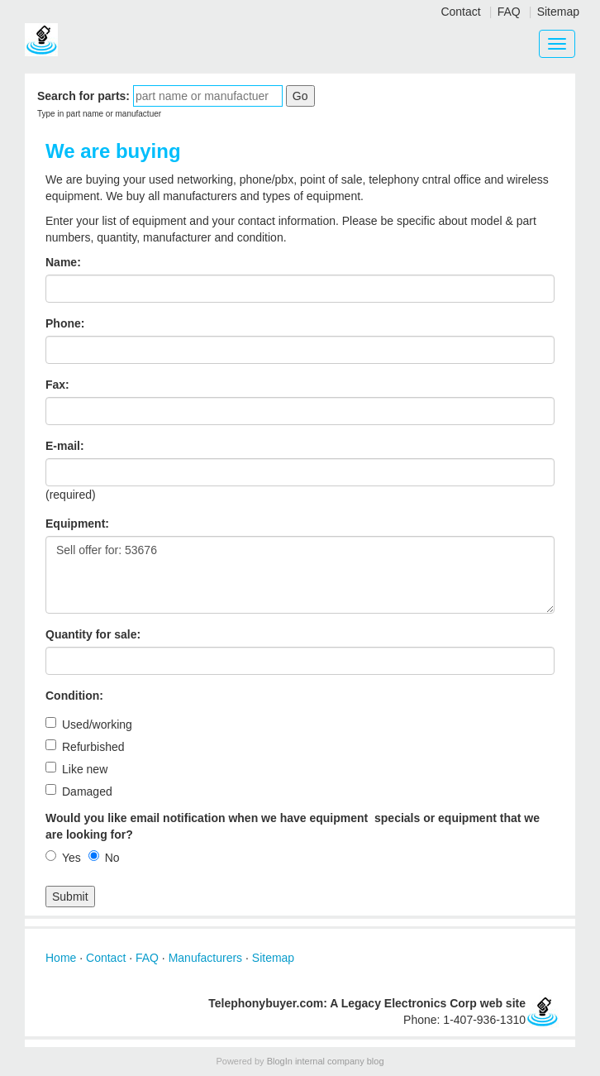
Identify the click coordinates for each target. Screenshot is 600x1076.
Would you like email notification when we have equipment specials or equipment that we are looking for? (292, 826)
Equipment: (77, 523)
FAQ (509, 11)
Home (60, 957)
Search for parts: (83, 96)
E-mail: (64, 445)
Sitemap (558, 11)
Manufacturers (205, 957)
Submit (70, 896)
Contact (460, 11)
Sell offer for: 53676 (300, 575)
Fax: (57, 384)
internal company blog (339, 1061)
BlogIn (280, 1061)
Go (300, 96)
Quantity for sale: (92, 634)
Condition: (74, 695)
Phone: (64, 323)
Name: (63, 262)
